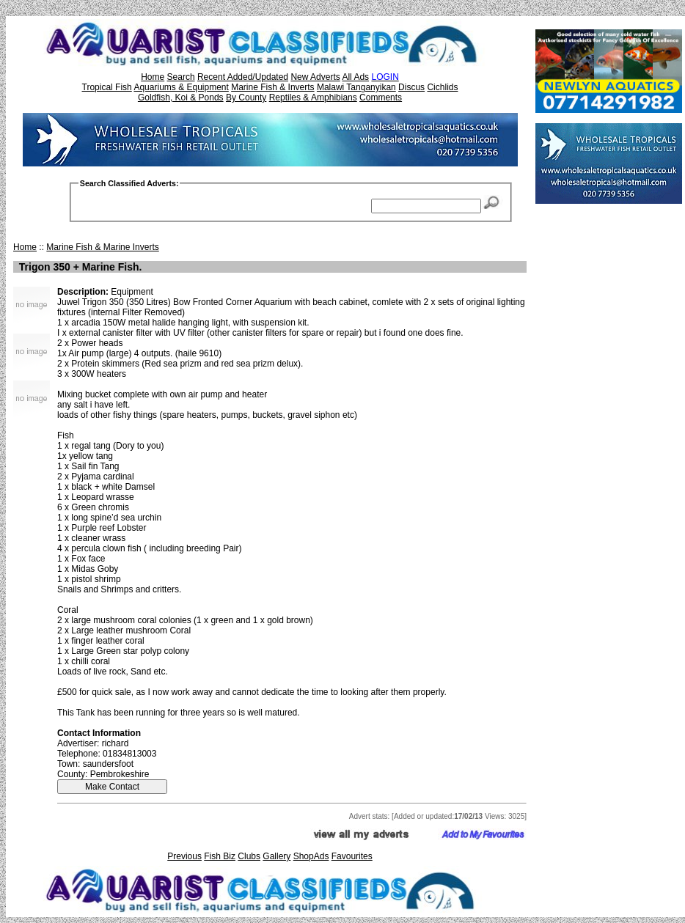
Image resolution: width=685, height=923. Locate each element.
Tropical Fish (107, 87)
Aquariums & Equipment (180, 87)
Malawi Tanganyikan (356, 87)
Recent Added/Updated (242, 77)
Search (181, 77)
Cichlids (442, 87)
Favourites (352, 856)
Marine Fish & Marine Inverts (102, 247)
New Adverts (315, 77)
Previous (184, 856)
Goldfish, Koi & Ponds (181, 97)
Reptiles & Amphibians (313, 97)
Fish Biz (219, 856)
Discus (411, 87)
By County (246, 97)
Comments (380, 97)
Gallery (276, 856)
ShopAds (311, 856)
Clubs (249, 856)
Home (152, 77)
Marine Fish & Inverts (272, 87)
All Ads (355, 77)
